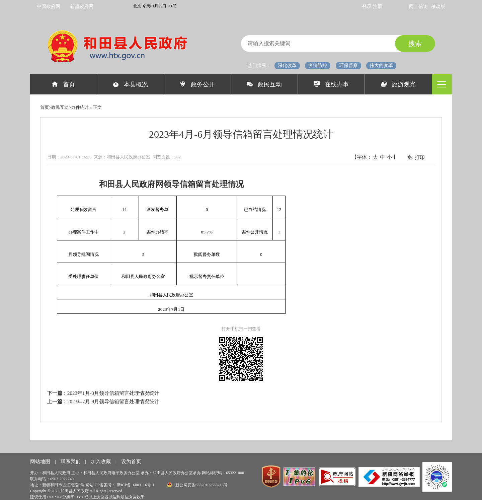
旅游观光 (398, 84)
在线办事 (331, 84)
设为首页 (131, 461)
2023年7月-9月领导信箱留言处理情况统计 (113, 401)
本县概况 (130, 84)
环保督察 (348, 65)
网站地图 (41, 461)
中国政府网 (48, 6)
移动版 (438, 6)
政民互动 (264, 84)
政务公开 (197, 84)
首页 (63, 84)
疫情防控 (317, 65)
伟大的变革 (381, 65)
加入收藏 (101, 461)
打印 (416, 157)
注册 (377, 6)
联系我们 (71, 461)
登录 (367, 6)
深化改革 (287, 65)
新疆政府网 (81, 6)
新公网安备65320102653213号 (197, 484)
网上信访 (418, 6)
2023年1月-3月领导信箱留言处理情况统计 (113, 393)
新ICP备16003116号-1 (136, 485)
